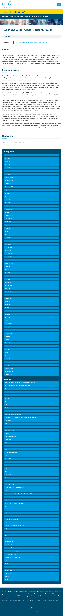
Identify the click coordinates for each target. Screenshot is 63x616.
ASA (6, 395)
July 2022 (7, 307)
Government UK (8, 474)
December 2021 (9, 330)
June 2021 (7, 349)
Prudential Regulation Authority (12, 557)
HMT (6, 490)
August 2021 (8, 342)
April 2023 (7, 279)
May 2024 (7, 237)
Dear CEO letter (8, 446)
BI (5, 401)
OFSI (6, 535)
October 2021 (8, 336)
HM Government (9, 481)
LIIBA (6, 509)
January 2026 (8, 174)
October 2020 (8, 374)
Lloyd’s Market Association (11, 519)
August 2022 (8, 304)
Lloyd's (6, 516)
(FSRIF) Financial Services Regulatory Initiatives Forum (18, 385)
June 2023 (7, 272)
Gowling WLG (8, 477)
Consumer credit (9, 433)
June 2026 (7, 158)
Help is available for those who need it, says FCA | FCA (31, 42)
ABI (6, 388)
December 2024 (9, 215)
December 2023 (9, 253)
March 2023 (8, 282)
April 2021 (7, 355)
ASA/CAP (7, 398)
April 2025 (7, 202)
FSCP (6, 468)
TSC (6, 567)
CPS (6, 442)
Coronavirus (8, 439)
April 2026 (7, 164)
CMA (6, 423)
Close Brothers (8, 420)
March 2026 (8, 167)
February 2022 (8, 323)
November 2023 (9, 256)
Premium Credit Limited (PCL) (12, 551)
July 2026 (7, 155)
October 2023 (8, 260)
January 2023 (8, 288)
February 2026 (8, 171)
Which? (7, 576)
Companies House (9, 427)
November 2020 (9, 371)
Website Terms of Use (23, 611)
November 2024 (9, 218)
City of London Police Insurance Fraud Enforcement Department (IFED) (21, 417)
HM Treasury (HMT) (9, 484)
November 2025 (9, 180)
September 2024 (9, 225)
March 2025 (8, 206)
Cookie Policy (42, 611)
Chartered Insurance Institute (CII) (13, 414)
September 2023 (9, 263)
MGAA (6, 528)
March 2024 (8, 244)
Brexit (6, 407)
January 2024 (8, 250)
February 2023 (8, 285)
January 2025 (8, 212)
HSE (6, 497)
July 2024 (7, 231)
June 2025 (7, 196)
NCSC (6, 532)
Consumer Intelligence (10, 436)
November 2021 (9, 333)
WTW (6, 579)
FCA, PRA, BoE (8, 462)
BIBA (6, 404)
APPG (6, 392)
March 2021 (8, 358)
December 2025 (9, 177)
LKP (6, 512)
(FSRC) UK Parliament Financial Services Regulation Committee (20, 382)
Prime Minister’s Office (10, 554)
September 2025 (9, 186)
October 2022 (8, 298)
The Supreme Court (9, 563)
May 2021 (7, 352)
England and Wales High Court (12, 452)
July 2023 (7, 269)
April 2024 (7, 241)
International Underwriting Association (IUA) (15, 503)
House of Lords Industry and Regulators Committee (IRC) (18, 493)
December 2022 (9, 291)
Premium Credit (8, 548)
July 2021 (7, 346)
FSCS (6, 471)
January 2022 (8, 327)
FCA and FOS (8, 458)
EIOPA (6, 449)
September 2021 (9, 339)
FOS (6, 465)
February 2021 (8, 362)
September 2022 (9, 301)
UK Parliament (8, 570)
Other (6, 538)
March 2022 (8, 320)
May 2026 (7, 161)
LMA (6, 522)
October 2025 (8, 183)
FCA (11, 36)
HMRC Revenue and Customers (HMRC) (14, 487)
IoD (6, 506)
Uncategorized (8, 573)
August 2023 (8, 266)
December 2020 (9, 368)
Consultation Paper (9, 430)
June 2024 (7, 234)
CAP (6, 411)
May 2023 (7, 276)
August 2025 (8, 190)
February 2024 (8, 247)
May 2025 (7, 199)
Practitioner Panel (9, 544)
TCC (6, 560)
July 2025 (7, 193)
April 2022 (7, 317)
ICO (6, 500)
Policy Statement (9, 541)
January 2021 (8, 365)
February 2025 (8, 209)
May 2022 (7, 314)
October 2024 (8, 221)
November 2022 (9, 295)
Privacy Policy (33, 611)
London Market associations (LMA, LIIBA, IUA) (16, 525)
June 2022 (7, 311)
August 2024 (8, 228)
